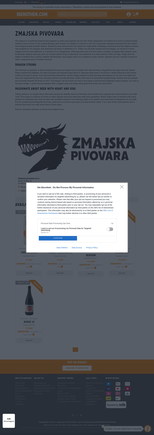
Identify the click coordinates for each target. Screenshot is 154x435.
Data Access (77, 248)
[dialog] (77, 218)
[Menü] (13, 415)
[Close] (122, 187)
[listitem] (77, 223)
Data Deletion (62, 248)
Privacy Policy (92, 248)
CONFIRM (58, 238)
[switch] (109, 229)
